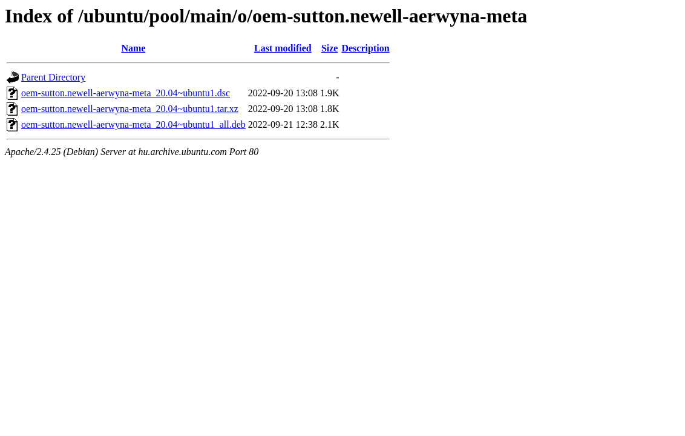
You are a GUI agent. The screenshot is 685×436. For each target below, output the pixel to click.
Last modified (283, 48)
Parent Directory (53, 77)
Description (365, 48)
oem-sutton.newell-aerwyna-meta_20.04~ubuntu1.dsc (125, 93)
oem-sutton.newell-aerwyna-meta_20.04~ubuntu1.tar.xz (129, 109)
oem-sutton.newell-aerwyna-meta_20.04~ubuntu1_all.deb (133, 124)
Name (133, 48)
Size (329, 48)
